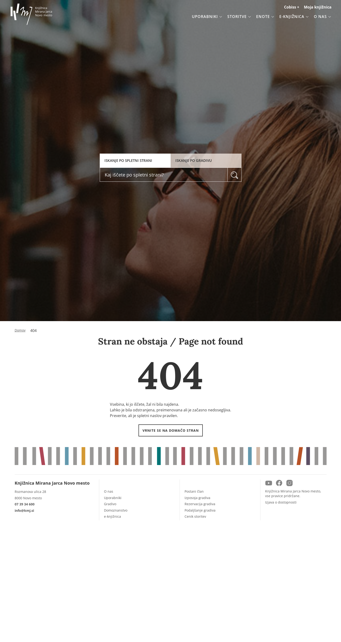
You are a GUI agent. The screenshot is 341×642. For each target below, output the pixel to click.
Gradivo (110, 504)
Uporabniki (112, 498)
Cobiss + (291, 7)
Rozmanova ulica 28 (30, 491)
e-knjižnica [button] (294, 16)
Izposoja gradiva (197, 498)
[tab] (135, 161)
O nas (108, 491)
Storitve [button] (239, 16)
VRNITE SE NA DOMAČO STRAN (170, 430)
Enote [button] (265, 16)
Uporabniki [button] (207, 16)
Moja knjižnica (318, 7)
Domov (20, 330)
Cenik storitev (195, 516)
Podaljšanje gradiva (200, 510)
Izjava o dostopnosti (281, 502)
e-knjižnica (112, 516)
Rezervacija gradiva (200, 504)
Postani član (194, 491)
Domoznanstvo (115, 510)
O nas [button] (323, 16)
